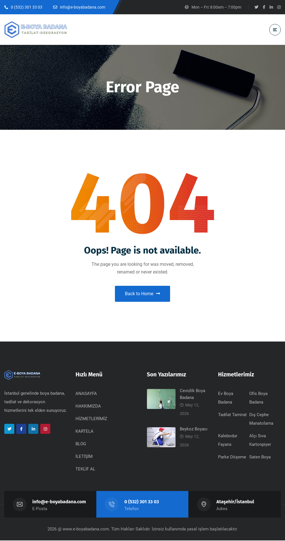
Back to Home (142, 294)
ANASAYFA (86, 394)
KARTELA (84, 431)
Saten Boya (260, 457)
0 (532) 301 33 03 (141, 502)
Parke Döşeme (232, 457)
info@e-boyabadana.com (59, 502)
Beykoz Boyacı (194, 429)
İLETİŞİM (84, 457)
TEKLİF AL (85, 469)
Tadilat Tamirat (232, 415)
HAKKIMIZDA (88, 406)
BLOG (80, 444)
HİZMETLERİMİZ (91, 419)
